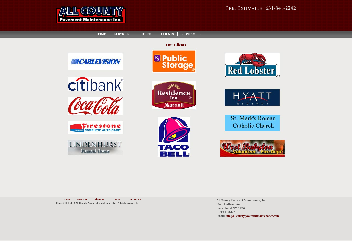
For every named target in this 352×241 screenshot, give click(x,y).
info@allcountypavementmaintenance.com (252, 216)
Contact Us (191, 34)
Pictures (145, 34)
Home (101, 34)
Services (121, 34)
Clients (167, 34)
